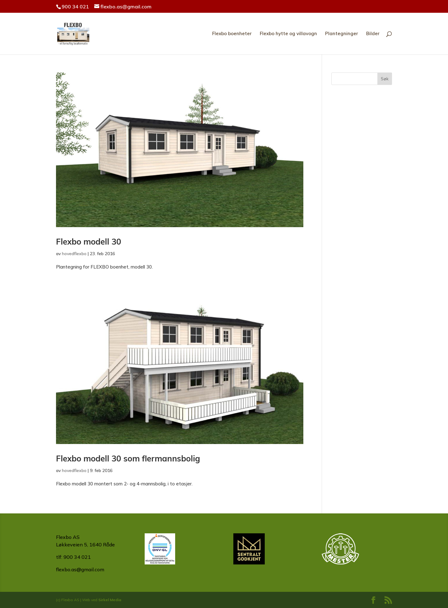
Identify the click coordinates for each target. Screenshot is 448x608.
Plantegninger (341, 33)
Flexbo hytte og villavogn (288, 33)
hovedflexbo (74, 253)
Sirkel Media (109, 599)
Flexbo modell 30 (88, 241)
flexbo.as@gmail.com (80, 569)
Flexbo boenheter (232, 33)
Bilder (373, 33)
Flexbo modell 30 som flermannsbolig (128, 458)
